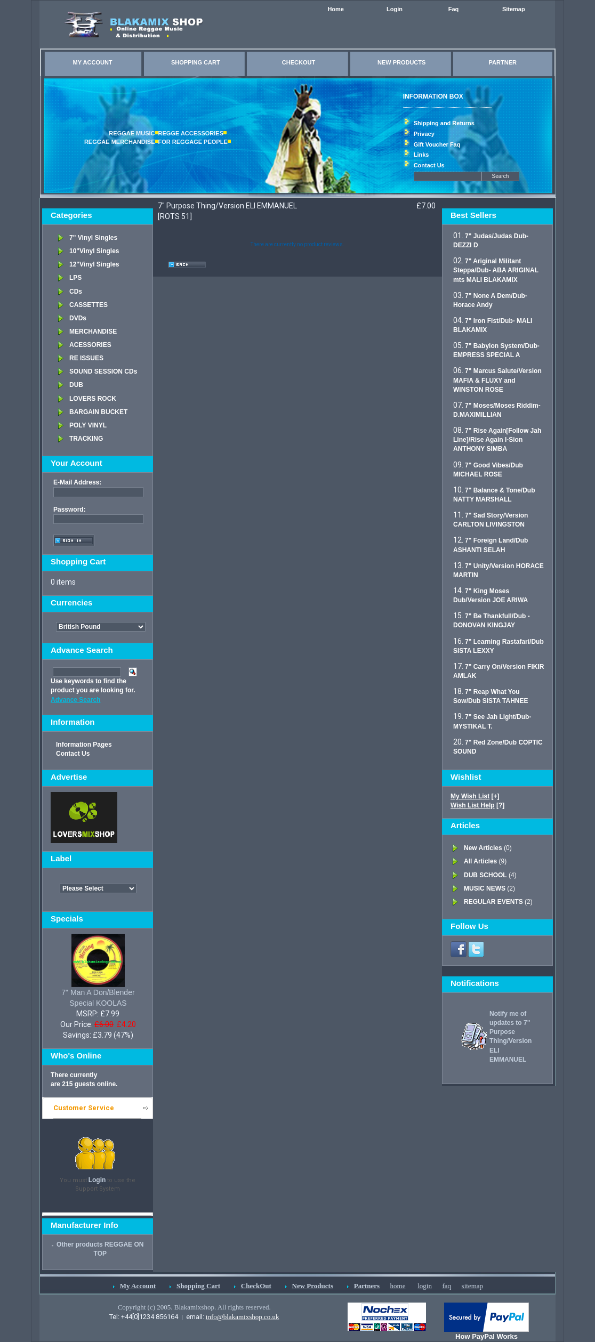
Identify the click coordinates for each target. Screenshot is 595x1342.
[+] (475, 796)
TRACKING (86, 438)
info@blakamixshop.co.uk (242, 1317)
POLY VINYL (88, 425)
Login (395, 9)
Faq (453, 9)
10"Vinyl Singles (94, 251)
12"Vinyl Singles (94, 264)
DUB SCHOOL (485, 875)
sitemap (472, 1286)
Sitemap (513, 9)
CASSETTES (88, 305)
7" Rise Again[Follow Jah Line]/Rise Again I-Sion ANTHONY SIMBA (497, 439)
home (398, 1286)
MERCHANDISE (93, 331)
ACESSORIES (90, 345)
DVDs (77, 318)
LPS (75, 277)
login (424, 1286)
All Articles (480, 861)
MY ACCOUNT (92, 62)
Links (421, 154)
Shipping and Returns (444, 123)
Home (335, 9)
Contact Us (429, 165)
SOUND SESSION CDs (103, 371)
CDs (75, 291)
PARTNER (503, 62)
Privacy (424, 134)
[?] (477, 805)
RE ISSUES (86, 358)
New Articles (483, 848)
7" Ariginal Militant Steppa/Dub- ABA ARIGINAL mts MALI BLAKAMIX (495, 270)
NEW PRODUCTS (401, 62)
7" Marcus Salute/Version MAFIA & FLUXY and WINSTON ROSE (497, 380)
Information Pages (84, 744)
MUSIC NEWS (484, 888)
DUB (76, 385)
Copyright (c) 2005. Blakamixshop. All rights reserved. (194, 1307)
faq (446, 1286)
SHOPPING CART (195, 62)
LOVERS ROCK (92, 398)
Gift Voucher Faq (437, 144)
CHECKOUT (298, 62)
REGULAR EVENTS (493, 902)
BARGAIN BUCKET (98, 412)
